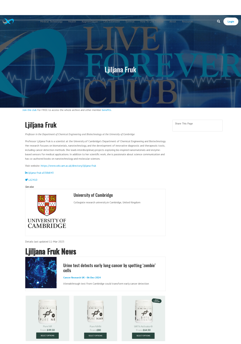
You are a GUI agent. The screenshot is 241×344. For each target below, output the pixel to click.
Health (72, 21)
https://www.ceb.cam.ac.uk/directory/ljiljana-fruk (68, 165)
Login (231, 21)
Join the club (30, 110)
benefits (106, 110)
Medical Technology (51, 21)
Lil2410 (31, 179)
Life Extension (111, 21)
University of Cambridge (93, 195)
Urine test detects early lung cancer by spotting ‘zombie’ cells (109, 267)
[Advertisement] (120, 7)
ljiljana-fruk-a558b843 (39, 172)
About (172, 21)
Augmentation (90, 21)
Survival (130, 21)
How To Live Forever (152, 21)
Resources (187, 21)
